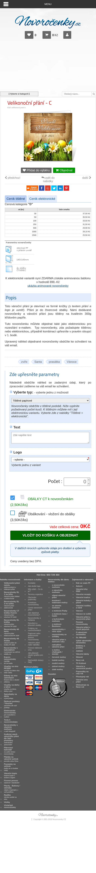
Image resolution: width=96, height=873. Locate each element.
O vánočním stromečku (81, 633)
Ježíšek (79, 651)
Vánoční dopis (10, 775)
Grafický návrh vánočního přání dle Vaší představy (11, 739)
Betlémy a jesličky (80, 647)
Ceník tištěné (16, 198)
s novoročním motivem (58, 586)
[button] (88, 480)
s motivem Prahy (59, 611)
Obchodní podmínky (32, 598)
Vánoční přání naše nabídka (34, 644)
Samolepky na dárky (10, 696)
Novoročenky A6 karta (11, 632)
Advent (79, 586)
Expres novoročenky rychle (10, 660)
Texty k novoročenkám (11, 721)
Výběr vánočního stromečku (84, 642)
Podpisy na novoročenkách (34, 629)
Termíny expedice (35, 594)
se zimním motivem (56, 607)
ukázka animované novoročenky (48, 285)
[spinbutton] (76, 482)
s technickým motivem (58, 620)
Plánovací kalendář (9, 751)
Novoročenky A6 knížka (11, 642)
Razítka (10, 797)
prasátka (54, 361)
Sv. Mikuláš (81, 637)
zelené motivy (58, 666)
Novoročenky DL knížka (11, 623)
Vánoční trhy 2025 (82, 590)
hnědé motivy (58, 660)
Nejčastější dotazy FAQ (36, 661)
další (86, 177)
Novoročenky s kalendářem (12, 651)
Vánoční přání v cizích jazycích (83, 628)
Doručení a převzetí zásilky (34, 624)
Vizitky (7, 802)
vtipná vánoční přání (58, 596)
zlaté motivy (57, 669)
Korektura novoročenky (33, 603)
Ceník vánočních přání (35, 609)
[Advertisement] (48, 67)
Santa (38, 361)
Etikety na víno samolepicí (11, 679)
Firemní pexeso (11, 782)
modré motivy (58, 663)
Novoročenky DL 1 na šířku (11, 595)
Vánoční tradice (83, 597)
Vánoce (72, 361)
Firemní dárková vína (35, 649)
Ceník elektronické (42, 198)
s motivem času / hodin (59, 615)
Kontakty (31, 583)
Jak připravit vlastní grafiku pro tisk (35, 655)
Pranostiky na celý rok (82, 672)
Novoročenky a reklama (34, 619)
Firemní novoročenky (82, 623)
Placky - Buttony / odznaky (12, 789)
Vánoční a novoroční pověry (84, 667)
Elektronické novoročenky (10, 714)
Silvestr (79, 657)
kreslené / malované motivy (59, 601)
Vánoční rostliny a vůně (83, 607)
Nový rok (80, 660)
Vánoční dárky (82, 654)
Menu (48, 4)
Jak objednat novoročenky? (34, 614)
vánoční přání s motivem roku (59, 641)
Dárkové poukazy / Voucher (12, 704)
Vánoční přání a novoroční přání (83, 618)
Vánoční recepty (83, 594)
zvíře (24, 361)
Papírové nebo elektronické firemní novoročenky (34, 636)
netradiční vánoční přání (58, 646)
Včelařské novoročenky (10, 806)
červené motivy (59, 657)
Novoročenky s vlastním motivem (11, 728)
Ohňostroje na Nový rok (82, 686)
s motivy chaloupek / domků (57, 652)
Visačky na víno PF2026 (11, 669)
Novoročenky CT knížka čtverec (11, 614)
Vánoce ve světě (83, 614)
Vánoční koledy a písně (84, 601)
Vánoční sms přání (82, 681)
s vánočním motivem (57, 591)
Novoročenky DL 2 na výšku (11, 604)
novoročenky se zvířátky (59, 635)
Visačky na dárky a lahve (11, 688)
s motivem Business (56, 625)
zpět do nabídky (48, 179)
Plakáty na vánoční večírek (11, 759)
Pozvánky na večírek (11, 767)
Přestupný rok (82, 677)
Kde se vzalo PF (83, 583)
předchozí (12, 177)
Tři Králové (81, 663)
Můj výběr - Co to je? (35, 590)
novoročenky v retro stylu (59, 630)
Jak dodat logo (34, 586)
